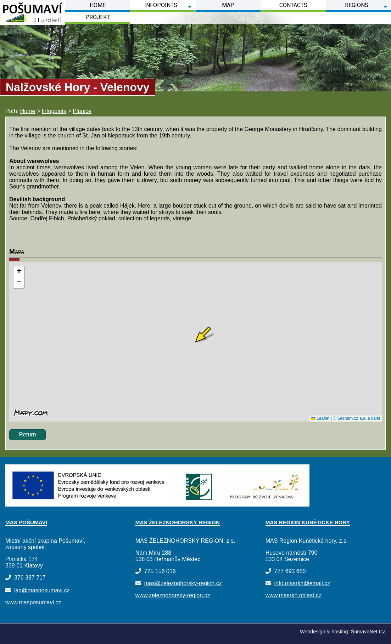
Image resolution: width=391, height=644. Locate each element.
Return (27, 434)
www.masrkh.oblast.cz (294, 595)
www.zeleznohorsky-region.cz (172, 595)
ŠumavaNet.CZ (368, 631)
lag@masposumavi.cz (42, 590)
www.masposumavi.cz (33, 602)
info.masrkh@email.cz (302, 583)
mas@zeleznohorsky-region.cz (183, 583)
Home (27, 111)
